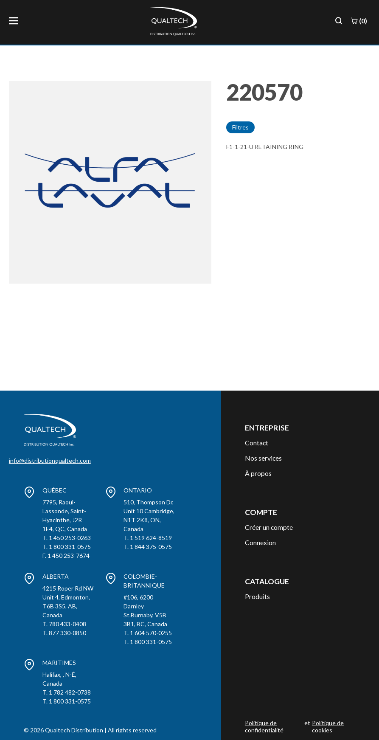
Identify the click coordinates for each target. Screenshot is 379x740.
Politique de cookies (328, 726)
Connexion (260, 542)
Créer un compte (269, 527)
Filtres (240, 127)
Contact (256, 443)
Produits (257, 596)
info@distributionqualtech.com (50, 460)
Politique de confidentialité (264, 726)
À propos (258, 473)
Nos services (263, 458)
